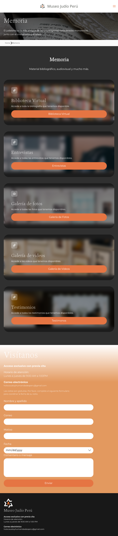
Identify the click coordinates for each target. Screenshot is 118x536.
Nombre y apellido (15, 401)
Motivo (8, 429)
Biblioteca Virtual (59, 113)
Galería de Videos (59, 268)
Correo (8, 415)
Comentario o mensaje (18, 455)
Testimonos (59, 320)
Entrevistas (59, 165)
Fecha (7, 443)
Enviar (48, 483)
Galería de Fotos (59, 217)
